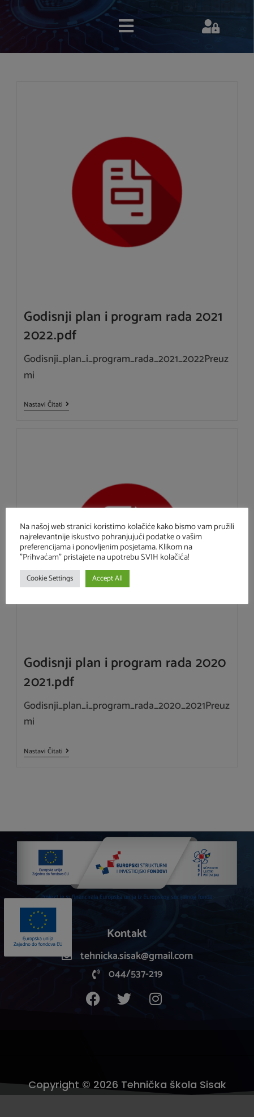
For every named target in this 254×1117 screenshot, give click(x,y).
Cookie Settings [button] (50, 578)
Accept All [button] (107, 578)
